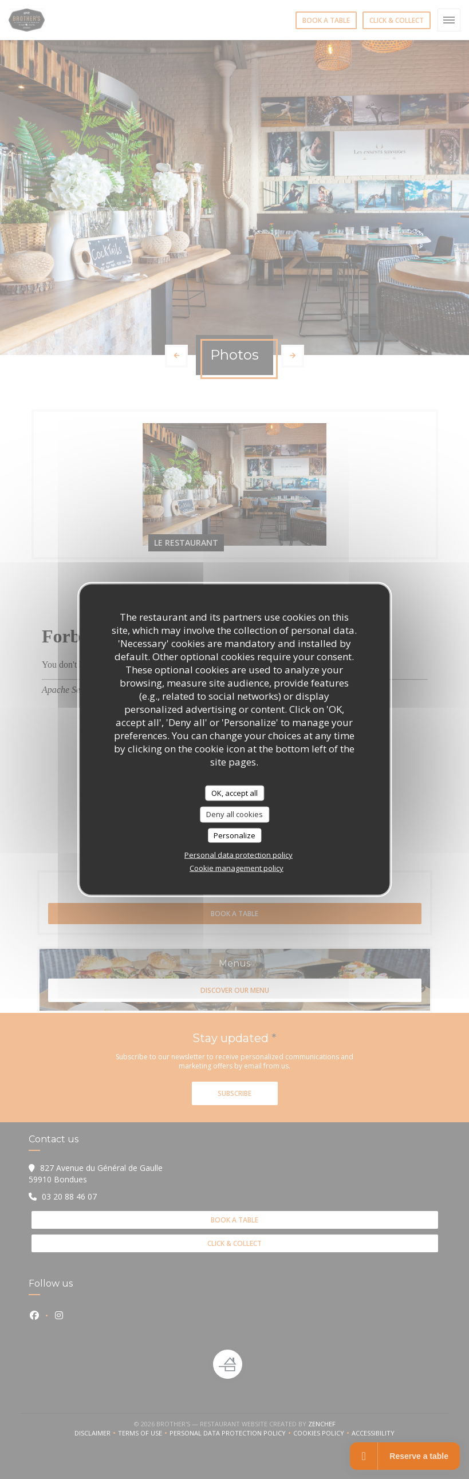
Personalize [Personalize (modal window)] (234, 835)
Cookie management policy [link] (236, 868)
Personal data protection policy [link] (238, 855)
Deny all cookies (234, 814)
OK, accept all (234, 792)
